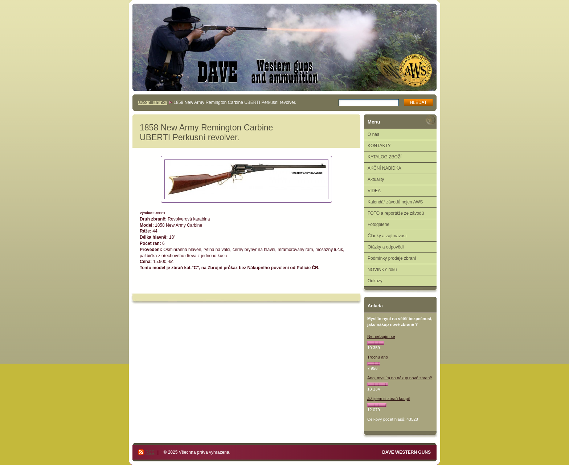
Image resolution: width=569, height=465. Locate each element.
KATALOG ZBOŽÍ (385, 156)
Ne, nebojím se (381, 336)
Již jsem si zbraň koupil (388, 398)
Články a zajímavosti (388, 235)
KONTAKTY (379, 145)
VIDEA (374, 190)
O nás (373, 134)
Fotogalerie (378, 224)
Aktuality (376, 179)
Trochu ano (377, 357)
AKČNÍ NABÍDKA (384, 168)
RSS (150, 452)
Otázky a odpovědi (386, 247)
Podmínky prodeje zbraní (392, 258)
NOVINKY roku (382, 269)
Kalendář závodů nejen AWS (395, 202)
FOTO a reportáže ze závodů (396, 213)
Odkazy (375, 280)
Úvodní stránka (152, 102)
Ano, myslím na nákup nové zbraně (399, 378)
